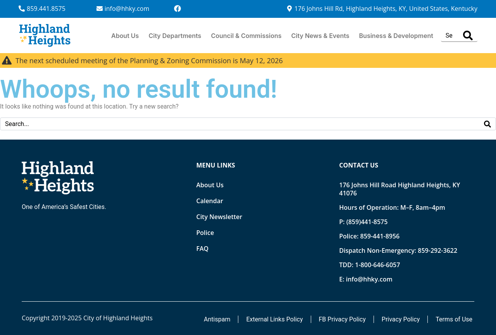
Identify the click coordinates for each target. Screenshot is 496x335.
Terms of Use (454, 319)
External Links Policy (274, 319)
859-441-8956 (380, 236)
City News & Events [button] (320, 36)
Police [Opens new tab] (205, 232)
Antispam (217, 319)
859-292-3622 (437, 250)
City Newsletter (219, 216)
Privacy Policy (401, 319)
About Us (125, 36)
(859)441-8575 (367, 222)
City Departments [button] (174, 36)
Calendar (209, 201)
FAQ (202, 248)
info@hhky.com (369, 279)
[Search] (467, 35)
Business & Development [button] (396, 36)
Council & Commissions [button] (246, 36)
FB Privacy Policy (342, 319)
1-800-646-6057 (377, 265)
